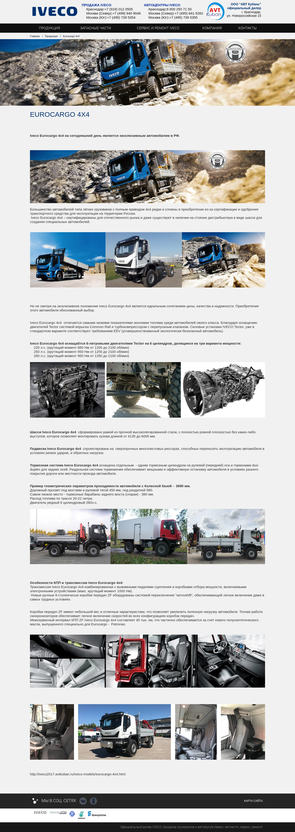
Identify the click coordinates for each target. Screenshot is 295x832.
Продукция (51, 36)
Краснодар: (95, 9)
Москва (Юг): (96, 17)
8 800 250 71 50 (179, 9)
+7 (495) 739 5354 (121, 17)
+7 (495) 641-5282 (188, 13)
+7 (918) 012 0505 (118, 9)
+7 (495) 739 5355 (183, 17)
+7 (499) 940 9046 (126, 13)
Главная (35, 36)
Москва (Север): (99, 13)
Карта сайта (253, 801)
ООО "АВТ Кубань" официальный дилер (244, 6)
